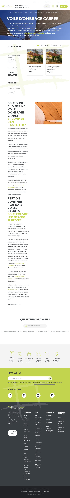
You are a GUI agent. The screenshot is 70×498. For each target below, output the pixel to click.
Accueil (9, 12)
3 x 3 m (18, 88)
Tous (10, 88)
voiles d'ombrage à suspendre (33, 33)
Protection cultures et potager (59, 331)
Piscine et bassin (42, 331)
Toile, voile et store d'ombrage (20, 12)
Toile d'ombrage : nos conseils (27, 477)
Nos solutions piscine (26, 455)
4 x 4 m (11, 92)
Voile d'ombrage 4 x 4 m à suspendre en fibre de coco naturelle (53, 68)
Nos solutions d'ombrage (26, 445)
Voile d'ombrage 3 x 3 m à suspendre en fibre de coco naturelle (35, 68)
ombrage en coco (12, 289)
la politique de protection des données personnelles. (44, 384)
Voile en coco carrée (13, 53)
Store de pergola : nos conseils (27, 431)
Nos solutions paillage (26, 465)
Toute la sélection (13, 304)
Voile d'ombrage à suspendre (37, 12)
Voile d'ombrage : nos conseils (27, 471)
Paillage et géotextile (28, 331)
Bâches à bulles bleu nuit (26, 425)
